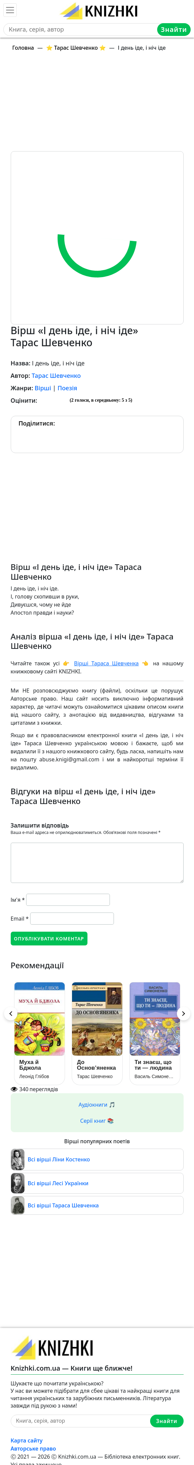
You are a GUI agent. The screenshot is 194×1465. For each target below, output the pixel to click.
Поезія (67, 388)
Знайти (174, 29)
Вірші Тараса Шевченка (106, 663)
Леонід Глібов (34, 1076)
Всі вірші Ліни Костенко (59, 1159)
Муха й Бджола (30, 1065)
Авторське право (33, 1448)
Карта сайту (27, 1440)
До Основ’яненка (96, 1065)
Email (20, 918)
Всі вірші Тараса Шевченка (63, 1205)
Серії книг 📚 (97, 1120)
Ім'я (18, 899)
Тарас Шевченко (56, 375)
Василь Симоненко (155, 1076)
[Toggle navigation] (10, 10)
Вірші (43, 388)
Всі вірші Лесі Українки (58, 1183)
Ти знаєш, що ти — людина (153, 1065)
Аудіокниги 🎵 (97, 1104)
